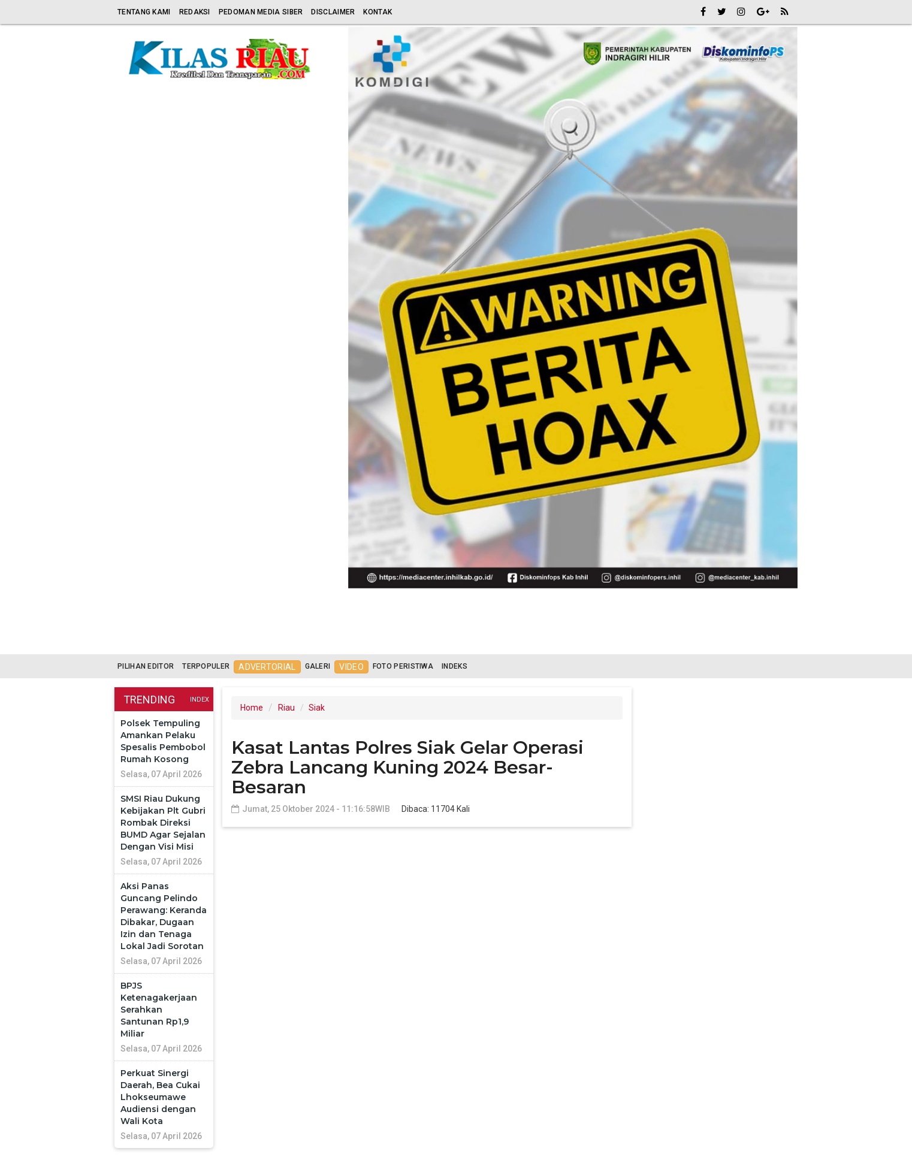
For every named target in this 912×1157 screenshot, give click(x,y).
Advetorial (652, 639)
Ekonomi (291, 639)
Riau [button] (184, 640)
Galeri (318, 666)
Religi (236, 639)
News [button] (581, 640)
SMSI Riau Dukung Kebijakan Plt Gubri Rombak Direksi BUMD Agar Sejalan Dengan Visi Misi (163, 822)
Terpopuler (205, 666)
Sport (457, 639)
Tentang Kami (144, 12)
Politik (350, 639)
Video (351, 667)
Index (199, 699)
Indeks (454, 666)
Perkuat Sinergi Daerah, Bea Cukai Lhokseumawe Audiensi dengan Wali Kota (160, 1097)
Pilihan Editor (145, 666)
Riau (286, 707)
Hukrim (405, 639)
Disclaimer (333, 12)
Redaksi (194, 12)
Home (135, 639)
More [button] (714, 640)
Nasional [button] (516, 640)
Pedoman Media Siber (261, 12)
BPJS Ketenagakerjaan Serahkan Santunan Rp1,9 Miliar (158, 1009)
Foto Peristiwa (403, 666)
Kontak (377, 12)
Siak (317, 707)
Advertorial (266, 667)
